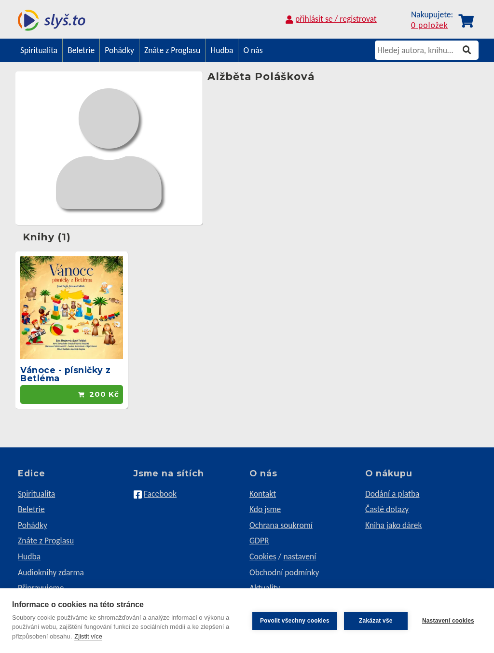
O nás (252, 50)
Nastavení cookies (448, 620)
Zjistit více (88, 636)
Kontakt (262, 493)
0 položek (429, 25)
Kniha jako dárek (393, 525)
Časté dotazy (387, 509)
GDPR (259, 540)
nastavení (299, 556)
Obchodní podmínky (284, 572)
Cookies (262, 556)
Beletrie (81, 50)
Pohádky (119, 50)
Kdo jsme (265, 509)
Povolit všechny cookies (294, 620)
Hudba (221, 50)
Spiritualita (38, 50)
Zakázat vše (376, 620)
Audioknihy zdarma (51, 572)
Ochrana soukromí (281, 525)
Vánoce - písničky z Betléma (65, 374)
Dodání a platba (392, 493)
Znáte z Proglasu (172, 50)
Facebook (160, 493)
